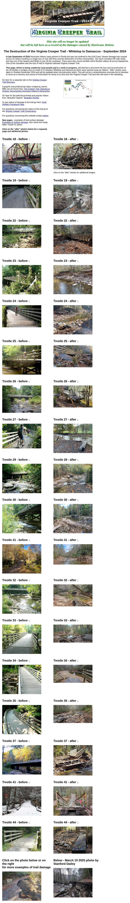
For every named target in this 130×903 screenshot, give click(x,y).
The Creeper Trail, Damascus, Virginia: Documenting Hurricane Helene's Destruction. (26, 90)
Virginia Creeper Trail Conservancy (21, 111)
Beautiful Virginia (31, 98)
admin (45, 116)
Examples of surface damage (15, 122)
